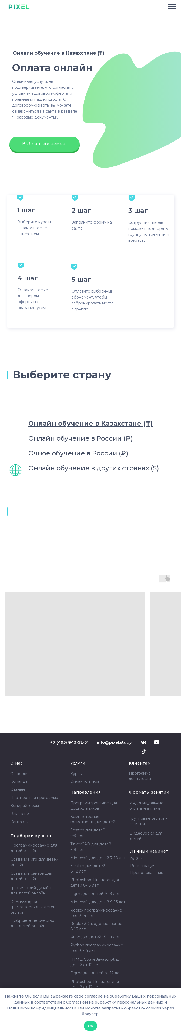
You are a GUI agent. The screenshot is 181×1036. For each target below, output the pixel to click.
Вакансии (19, 813)
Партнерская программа (34, 797)
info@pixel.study (114, 742)
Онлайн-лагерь (84, 781)
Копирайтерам (24, 805)
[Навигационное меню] (172, 6)
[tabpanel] (90, 646)
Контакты (19, 821)
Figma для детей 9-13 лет (95, 893)
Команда (19, 781)
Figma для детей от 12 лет (95, 973)
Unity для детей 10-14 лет (95, 936)
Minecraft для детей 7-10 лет (98, 857)
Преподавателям (147, 872)
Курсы (76, 773)
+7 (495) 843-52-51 (69, 742)
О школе (18, 773)
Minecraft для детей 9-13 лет (97, 902)
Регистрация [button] (142, 865)
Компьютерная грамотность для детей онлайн (33, 907)
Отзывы (17, 789)
